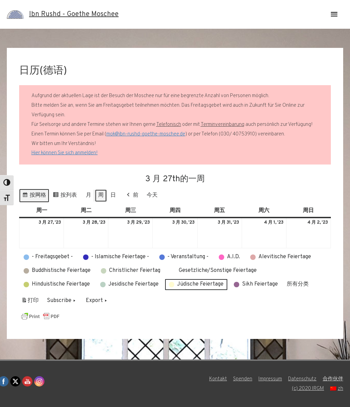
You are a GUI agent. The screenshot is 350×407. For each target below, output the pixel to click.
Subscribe (62, 301)
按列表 (65, 196)
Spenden (242, 379)
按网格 (34, 196)
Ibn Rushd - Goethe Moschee (74, 14)
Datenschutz (302, 379)
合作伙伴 (333, 379)
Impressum (270, 379)
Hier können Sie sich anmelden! (64, 153)
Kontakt (218, 379)
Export (97, 301)
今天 (152, 195)
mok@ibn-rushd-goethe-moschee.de (145, 134)
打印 (30, 302)
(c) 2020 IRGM (308, 388)
